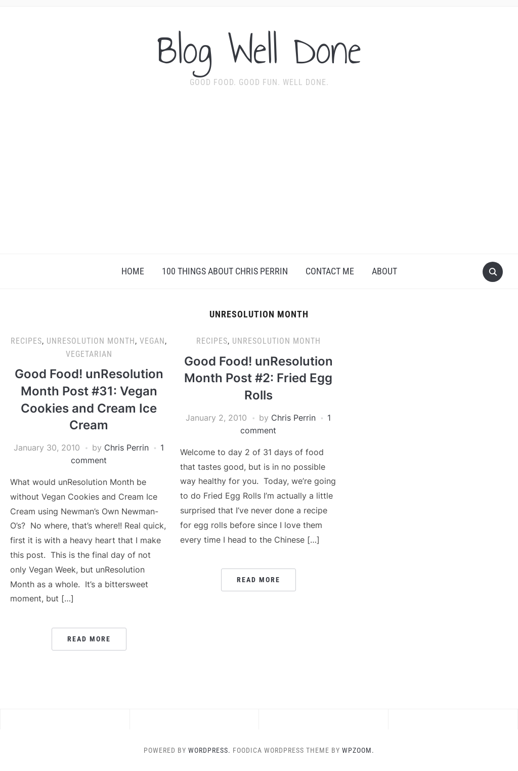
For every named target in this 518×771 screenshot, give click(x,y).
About (384, 271)
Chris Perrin (126, 447)
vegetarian (89, 354)
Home (132, 271)
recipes (26, 341)
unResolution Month (91, 341)
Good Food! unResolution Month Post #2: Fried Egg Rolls (258, 378)
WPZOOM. (358, 750)
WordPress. (209, 750)
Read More (89, 639)
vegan (152, 341)
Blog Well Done (259, 50)
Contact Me (330, 271)
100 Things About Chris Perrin (225, 271)
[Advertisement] (259, 178)
